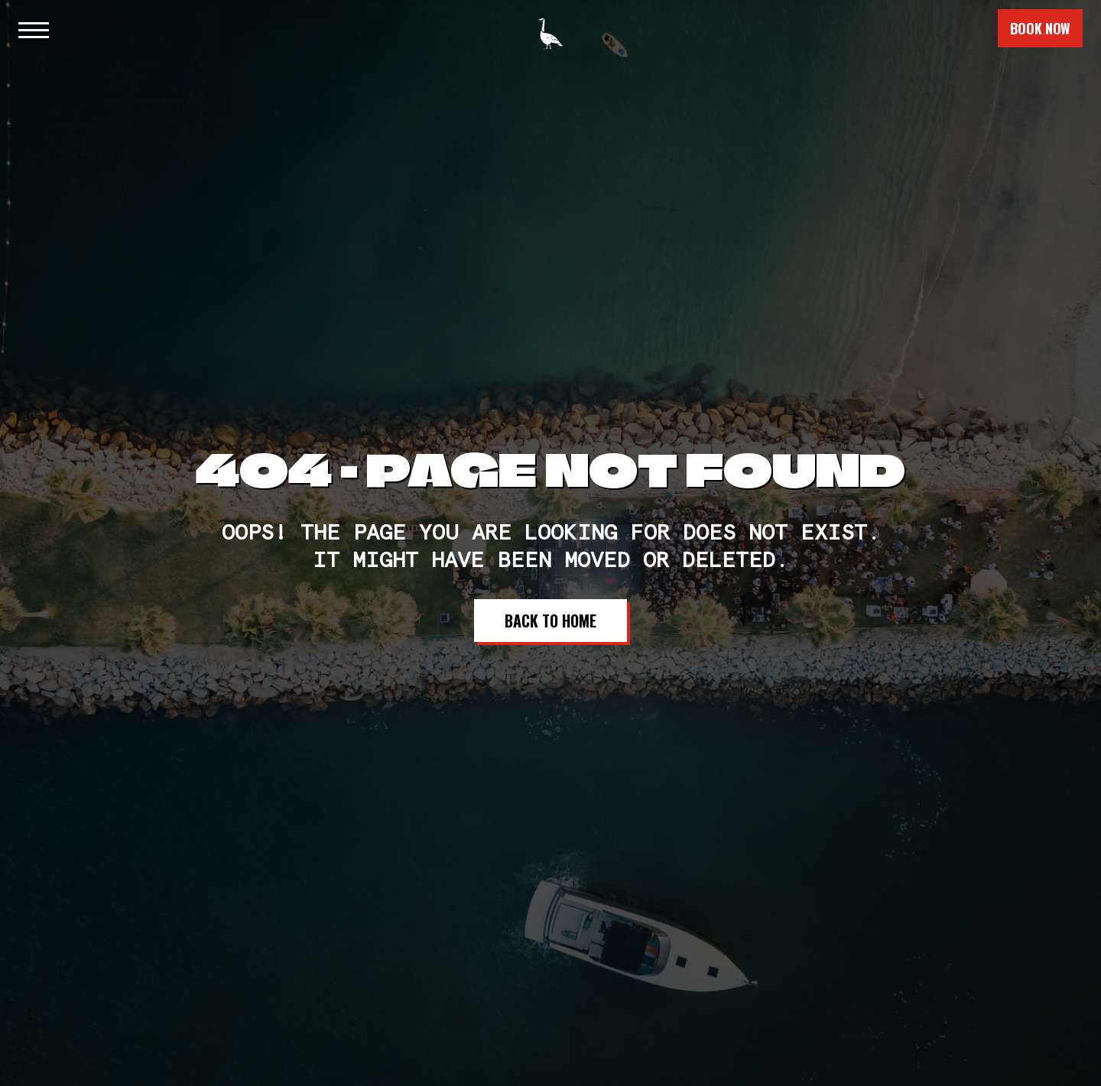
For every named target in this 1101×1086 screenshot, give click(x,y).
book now (1040, 28)
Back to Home (550, 620)
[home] (550, 26)
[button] (32, 28)
